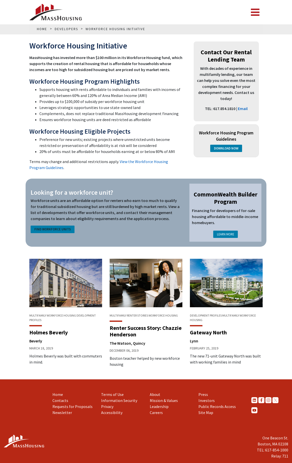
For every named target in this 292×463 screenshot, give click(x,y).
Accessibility (111, 412)
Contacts (60, 400)
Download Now (226, 148)
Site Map (205, 412)
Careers (156, 412)
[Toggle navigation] (255, 12)
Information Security (119, 400)
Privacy (107, 406)
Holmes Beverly (48, 332)
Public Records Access (217, 406)
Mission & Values (164, 400)
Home (57, 394)
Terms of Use (112, 394)
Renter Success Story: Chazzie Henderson (146, 331)
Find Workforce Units (52, 229)
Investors (206, 400)
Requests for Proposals (72, 406)
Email (243, 108)
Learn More (225, 234)
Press (203, 394)
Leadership (159, 406)
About (155, 394)
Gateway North (208, 332)
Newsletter (62, 412)
